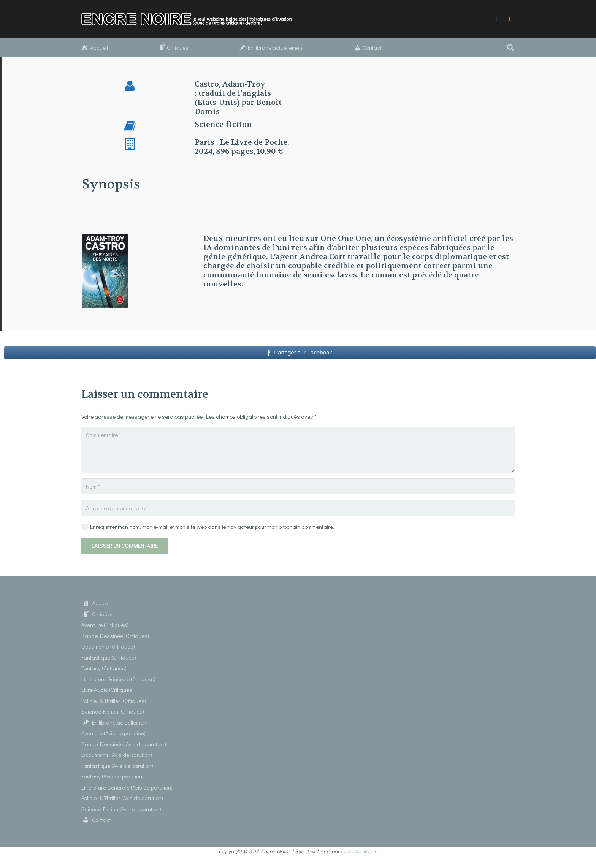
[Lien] (191, 19)
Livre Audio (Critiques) (107, 689)
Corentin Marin (359, 851)
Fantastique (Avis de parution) (117, 765)
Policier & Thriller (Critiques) (113, 700)
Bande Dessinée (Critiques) (115, 635)
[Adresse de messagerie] (298, 508)
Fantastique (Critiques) (108, 657)
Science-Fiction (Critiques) (112, 711)
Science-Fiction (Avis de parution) (121, 809)
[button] (510, 47)
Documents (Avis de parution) (116, 754)
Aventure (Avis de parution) (113, 733)
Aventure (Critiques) (104, 624)
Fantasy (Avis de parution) (112, 776)
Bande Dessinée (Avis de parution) (123, 744)
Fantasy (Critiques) (104, 668)
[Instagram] (509, 19)
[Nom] (298, 486)
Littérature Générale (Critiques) (118, 679)
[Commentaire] (298, 450)
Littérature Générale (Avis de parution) (127, 787)
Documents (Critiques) (108, 646)
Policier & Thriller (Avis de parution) (122, 798)
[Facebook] (497, 19)
